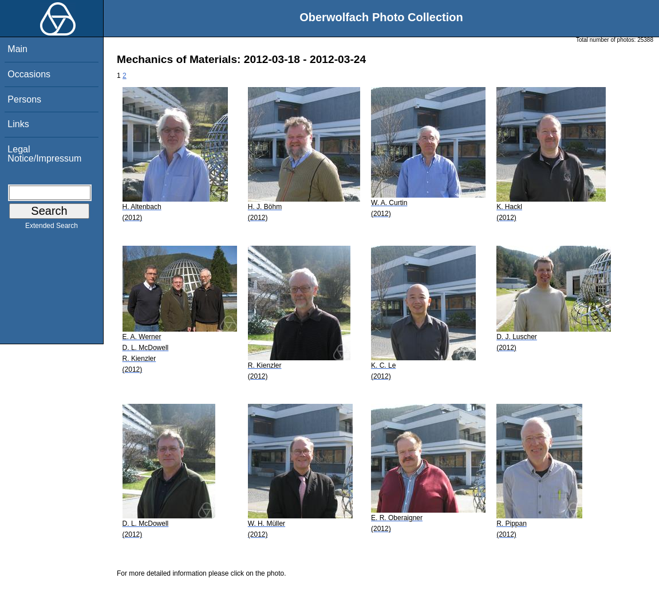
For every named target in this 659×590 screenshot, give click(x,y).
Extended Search (51, 228)
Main (17, 49)
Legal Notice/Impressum (44, 153)
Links (18, 124)
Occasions (28, 74)
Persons (24, 99)
